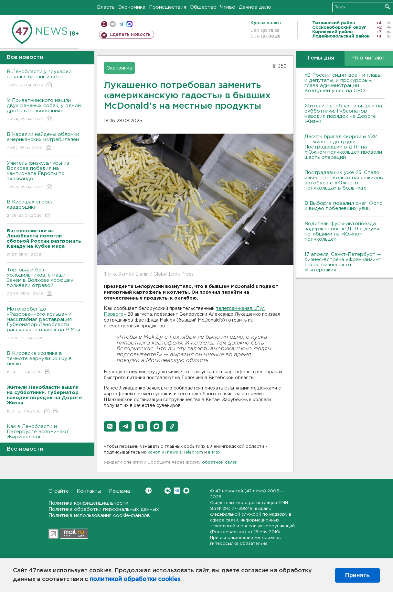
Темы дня (320, 58)
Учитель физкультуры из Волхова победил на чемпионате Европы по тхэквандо (45, 175)
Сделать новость (130, 35)
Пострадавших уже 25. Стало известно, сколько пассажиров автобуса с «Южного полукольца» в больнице (343, 180)
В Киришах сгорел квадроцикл (45, 209)
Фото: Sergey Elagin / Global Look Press (148, 274)
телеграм (121, 24)
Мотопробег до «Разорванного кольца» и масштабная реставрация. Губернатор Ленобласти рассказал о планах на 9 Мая (45, 324)
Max (186, 491)
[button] (110, 426)
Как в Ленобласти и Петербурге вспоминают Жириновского (45, 436)
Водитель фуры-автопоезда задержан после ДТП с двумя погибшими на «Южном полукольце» (341, 231)
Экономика (131, 7)
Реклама (119, 491)
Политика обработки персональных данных (103, 509)
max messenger (129, 24)
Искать (387, 6)
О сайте (58, 491)
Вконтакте (148, 491)
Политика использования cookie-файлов (99, 515)
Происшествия (167, 7)
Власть (106, 7)
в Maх (214, 452)
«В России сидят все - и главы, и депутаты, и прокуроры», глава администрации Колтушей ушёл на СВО (343, 83)
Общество (203, 7)
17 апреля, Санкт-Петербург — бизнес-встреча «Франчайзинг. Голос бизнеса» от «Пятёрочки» (343, 262)
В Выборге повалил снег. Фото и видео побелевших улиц (343, 206)
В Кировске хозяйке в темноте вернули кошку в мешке (45, 363)
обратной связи (220, 462)
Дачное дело (255, 7)
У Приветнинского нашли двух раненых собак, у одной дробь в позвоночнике (45, 110)
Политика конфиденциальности (88, 503)
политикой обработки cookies (135, 579)
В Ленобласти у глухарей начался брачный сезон (45, 79)
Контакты (89, 491)
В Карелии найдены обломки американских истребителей (45, 141)
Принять (357, 575)
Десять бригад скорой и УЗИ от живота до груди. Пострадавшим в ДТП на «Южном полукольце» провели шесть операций (343, 147)
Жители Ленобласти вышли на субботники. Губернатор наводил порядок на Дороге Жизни (343, 114)
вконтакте (113, 24)
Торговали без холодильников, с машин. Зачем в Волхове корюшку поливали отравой (45, 282)
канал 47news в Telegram (175, 452)
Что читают (369, 58)
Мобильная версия (104, 24)
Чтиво (227, 7)
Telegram (177, 491)
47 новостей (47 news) (240, 491)
